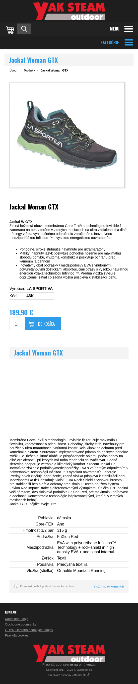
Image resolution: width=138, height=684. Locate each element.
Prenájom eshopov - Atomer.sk (69, 675)
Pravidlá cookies (17, 635)
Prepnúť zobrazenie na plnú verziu (69, 664)
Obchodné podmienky (20, 624)
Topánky (29, 70)
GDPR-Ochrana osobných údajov (29, 630)
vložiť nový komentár (109, 586)
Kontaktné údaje (16, 619)
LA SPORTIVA (39, 288)
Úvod (12, 70)
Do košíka (46, 324)
